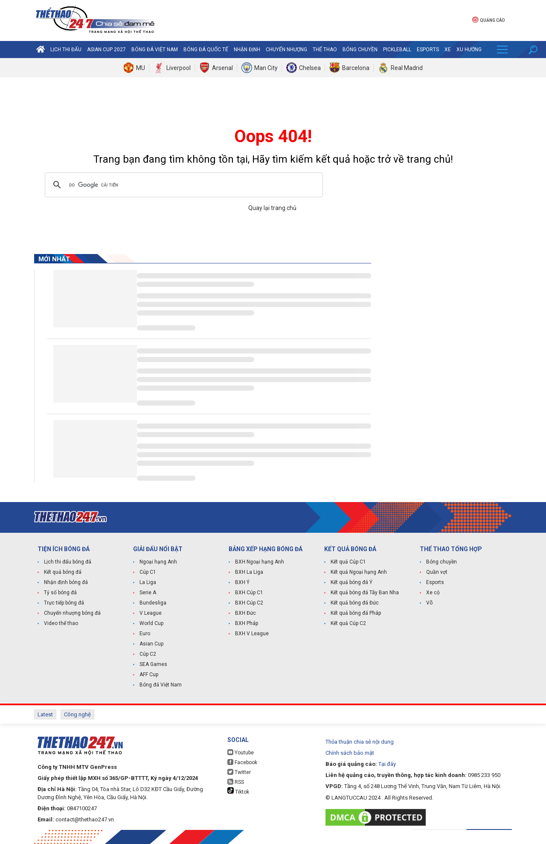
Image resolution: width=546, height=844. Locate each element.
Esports (428, 50)
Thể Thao (325, 50)
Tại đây (387, 764)
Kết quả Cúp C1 (348, 562)
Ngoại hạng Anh (158, 562)
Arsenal (222, 67)
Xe (447, 50)
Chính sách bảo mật (349, 753)
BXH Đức (245, 613)
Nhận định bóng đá (66, 582)
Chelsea (310, 67)
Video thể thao (61, 623)
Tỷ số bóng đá (60, 593)
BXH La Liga (249, 572)
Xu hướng (469, 50)
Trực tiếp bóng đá (64, 603)
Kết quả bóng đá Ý (351, 582)
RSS (235, 782)
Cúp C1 (147, 572)
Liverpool (178, 67)
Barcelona (355, 67)
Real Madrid (407, 67)
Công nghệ (77, 714)
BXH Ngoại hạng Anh (259, 562)
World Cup (151, 623)
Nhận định (247, 50)
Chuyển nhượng (286, 50)
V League (150, 613)
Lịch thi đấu (65, 50)
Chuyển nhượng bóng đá (72, 613)
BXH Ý (242, 582)
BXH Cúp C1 (249, 593)
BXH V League (252, 634)
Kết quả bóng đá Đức (355, 603)
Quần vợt (436, 572)
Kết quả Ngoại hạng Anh (359, 572)
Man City (266, 67)
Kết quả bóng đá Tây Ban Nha (365, 593)
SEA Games (153, 664)
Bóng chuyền (360, 50)
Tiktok (238, 791)
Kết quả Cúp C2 (348, 623)
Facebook (242, 762)
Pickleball (397, 50)
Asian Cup (151, 644)
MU (140, 67)
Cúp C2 (147, 654)
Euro (144, 634)
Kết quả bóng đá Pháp (356, 613)
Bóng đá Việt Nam (154, 50)
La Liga (147, 582)
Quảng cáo (488, 19)
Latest (45, 714)
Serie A (147, 593)
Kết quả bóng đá (62, 572)
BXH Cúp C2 (249, 603)
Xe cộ (433, 593)
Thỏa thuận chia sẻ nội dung (359, 742)
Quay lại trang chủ (273, 207)
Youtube (240, 752)
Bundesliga (152, 603)
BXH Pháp (246, 623)
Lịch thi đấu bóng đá (67, 562)
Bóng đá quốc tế (205, 50)
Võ (429, 603)
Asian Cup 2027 (106, 50)
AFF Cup (148, 675)
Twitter (239, 772)
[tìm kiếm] (182, 185)
